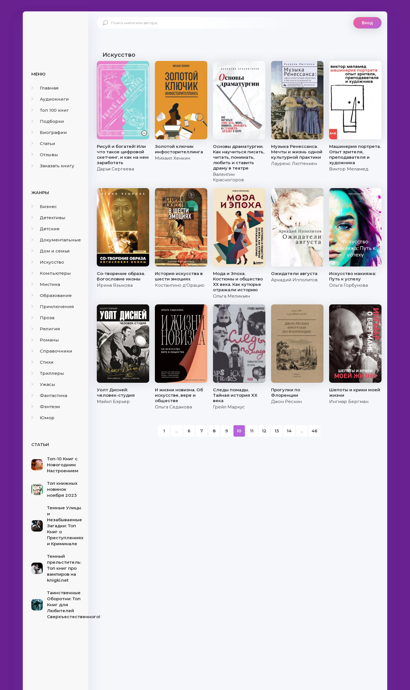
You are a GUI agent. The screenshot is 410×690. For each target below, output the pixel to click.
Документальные (56, 240)
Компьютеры (51, 273)
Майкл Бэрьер (113, 401)
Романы (45, 340)
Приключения (52, 306)
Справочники (51, 351)
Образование (51, 295)
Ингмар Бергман (348, 401)
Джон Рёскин (286, 401)
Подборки (47, 121)
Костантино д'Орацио (179, 285)
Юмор (42, 417)
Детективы (48, 217)
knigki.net (55, 33)
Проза (42, 317)
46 (314, 430)
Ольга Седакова (173, 407)
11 (251, 430)
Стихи (42, 362)
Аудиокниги (50, 99)
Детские (45, 228)
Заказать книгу (52, 165)
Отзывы (44, 154)
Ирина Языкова (115, 285)
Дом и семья (50, 251)
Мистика (45, 284)
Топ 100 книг (50, 110)
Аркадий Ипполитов (294, 279)
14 (289, 430)
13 (276, 430)
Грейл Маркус (229, 407)
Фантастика (49, 395)
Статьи (43, 143)
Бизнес (44, 206)
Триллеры (47, 373)
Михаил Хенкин (172, 158)
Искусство (47, 262)
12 (264, 430)
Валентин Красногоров (228, 177)
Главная (45, 88)
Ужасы (43, 384)
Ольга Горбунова (348, 285)
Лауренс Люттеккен (294, 163)
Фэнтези (45, 406)
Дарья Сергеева (115, 169)
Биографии (49, 132)
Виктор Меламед (348, 169)
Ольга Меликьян (231, 296)
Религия (45, 328)
